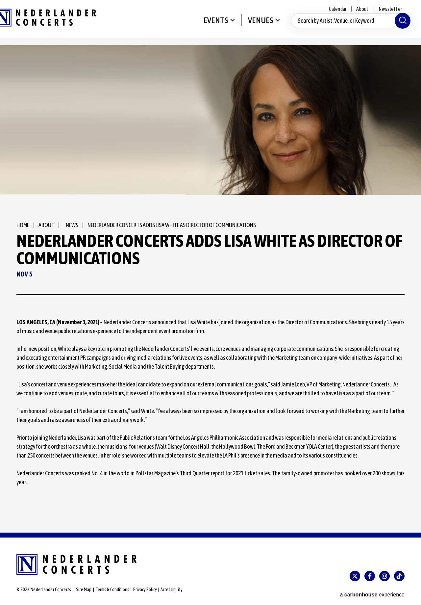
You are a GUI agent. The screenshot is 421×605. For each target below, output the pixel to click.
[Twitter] (355, 576)
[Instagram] (384, 576)
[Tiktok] (399, 576)
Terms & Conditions (112, 589)
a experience (372, 590)
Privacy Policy (145, 589)
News (69, 225)
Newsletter (390, 9)
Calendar (337, 9)
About (362, 9)
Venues (258, 25)
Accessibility (172, 589)
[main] (210, 289)
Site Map (83, 589)
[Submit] (401, 26)
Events (214, 25)
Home (22, 225)
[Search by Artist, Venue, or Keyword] (349, 25)
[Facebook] (369, 576)
